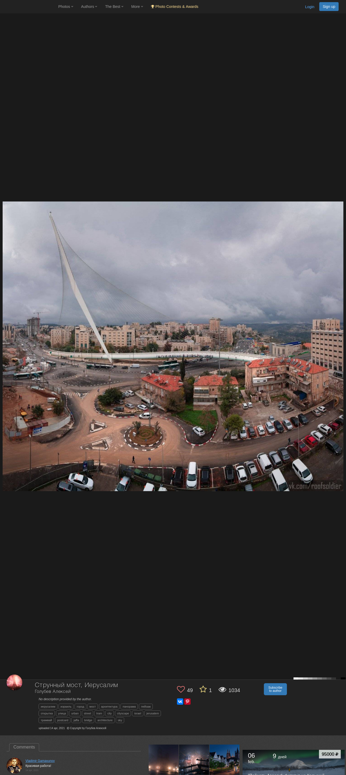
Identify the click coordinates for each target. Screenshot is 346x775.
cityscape (123, 713)
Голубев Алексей (53, 692)
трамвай (46, 720)
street (87, 713)
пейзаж (146, 706)
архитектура (109, 706)
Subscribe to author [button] (275, 689)
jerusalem (152, 713)
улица (62, 713)
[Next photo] (341, 339)
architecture (104, 720)
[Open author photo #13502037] (224, 759)
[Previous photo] (5, 339)
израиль (66, 706)
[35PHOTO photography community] (28, 6)
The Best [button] (114, 6)
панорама (129, 706)
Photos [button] (65, 6)
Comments (24, 747)
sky (120, 720)
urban (74, 713)
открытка (47, 713)
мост (93, 706)
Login (309, 7)
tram (99, 713)
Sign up (329, 6)
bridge (88, 720)
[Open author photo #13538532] (194, 759)
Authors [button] (89, 6)
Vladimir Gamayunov (40, 761)
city (109, 713)
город (80, 706)
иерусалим (48, 706)
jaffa (76, 720)
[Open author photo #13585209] (164, 759)
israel (137, 713)
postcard (62, 720)
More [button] (137, 6)
